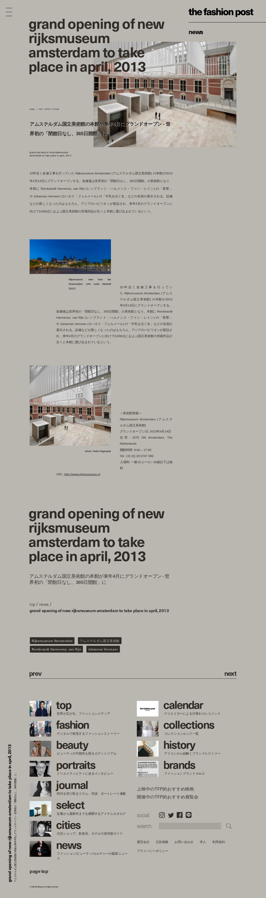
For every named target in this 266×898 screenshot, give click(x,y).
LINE (189, 815)
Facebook (180, 815)
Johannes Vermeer (103, 649)
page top (39, 870)
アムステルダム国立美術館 (100, 640)
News (196, 31)
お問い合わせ (184, 842)
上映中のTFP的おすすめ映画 (165, 789)
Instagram (162, 815)
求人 (203, 842)
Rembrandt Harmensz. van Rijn (56, 649)
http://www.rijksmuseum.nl (82, 474)
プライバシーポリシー (152, 851)
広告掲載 (162, 842)
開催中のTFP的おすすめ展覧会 (167, 796)
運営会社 (143, 842)
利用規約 (218, 842)
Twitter (171, 815)
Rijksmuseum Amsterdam (52, 640)
